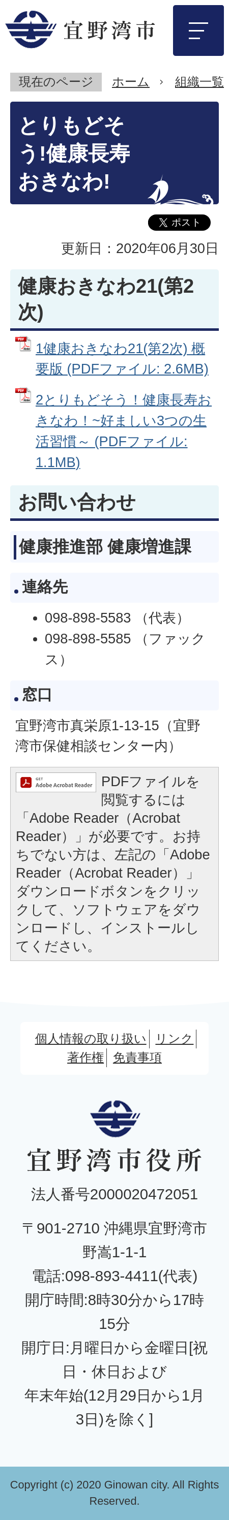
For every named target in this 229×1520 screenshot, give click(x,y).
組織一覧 (199, 81)
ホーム (131, 81)
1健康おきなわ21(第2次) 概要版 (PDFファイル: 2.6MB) (122, 358)
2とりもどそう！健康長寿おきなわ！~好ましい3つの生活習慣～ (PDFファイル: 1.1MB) (124, 431)
